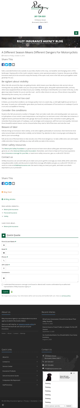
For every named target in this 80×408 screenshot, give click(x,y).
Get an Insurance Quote (20, 376)
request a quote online (26, 324)
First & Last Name (9, 241)
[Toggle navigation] (76, 33)
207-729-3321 (49, 362)
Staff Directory (20, 385)
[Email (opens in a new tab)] (13, 64)
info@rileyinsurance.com (22, 165)
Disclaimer (34, 401)
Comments (6, 272)
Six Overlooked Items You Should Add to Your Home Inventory (60, 337)
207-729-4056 (49, 365)
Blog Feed (7, 192)
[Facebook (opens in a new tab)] (40, 27)
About (9, 333)
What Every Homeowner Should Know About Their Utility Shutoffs (60, 321)
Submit (5, 292)
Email (4, 249)
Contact (15, 333)
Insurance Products (20, 371)
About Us (20, 357)
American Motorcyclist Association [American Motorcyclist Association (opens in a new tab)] (25, 151)
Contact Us (20, 362)
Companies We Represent (20, 380)
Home (4, 333)
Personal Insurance (10, 213)
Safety (6, 216)
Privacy (26, 401)
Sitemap (22, 333)
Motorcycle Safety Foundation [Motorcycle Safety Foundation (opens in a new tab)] (15, 149)
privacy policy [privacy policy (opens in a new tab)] (66, 296)
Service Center (20, 366)
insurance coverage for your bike (17, 153)
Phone (5, 257)
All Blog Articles (8, 199)
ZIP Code (6, 265)
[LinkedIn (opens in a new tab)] (10, 64)
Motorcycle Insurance (11, 209)
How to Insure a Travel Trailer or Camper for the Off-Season (60, 329)
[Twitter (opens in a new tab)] (6, 64)
